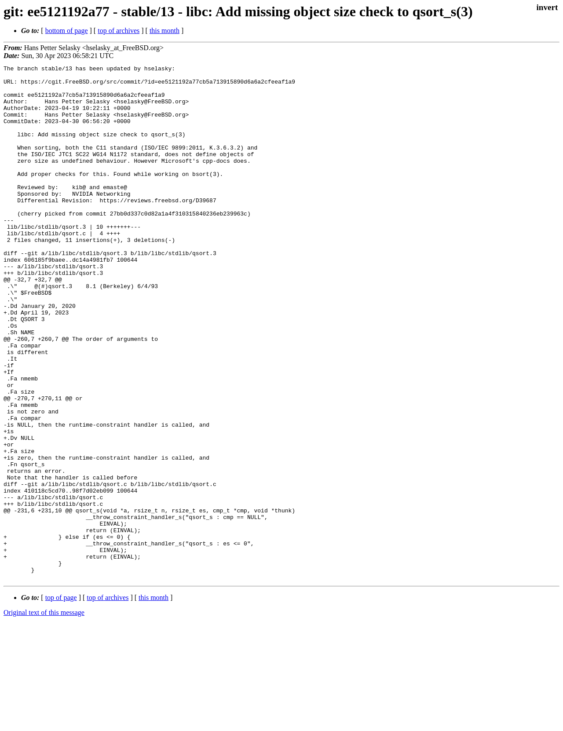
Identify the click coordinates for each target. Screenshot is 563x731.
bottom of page (66, 30)
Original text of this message (44, 715)
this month (164, 30)
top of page (61, 700)
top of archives (118, 30)
